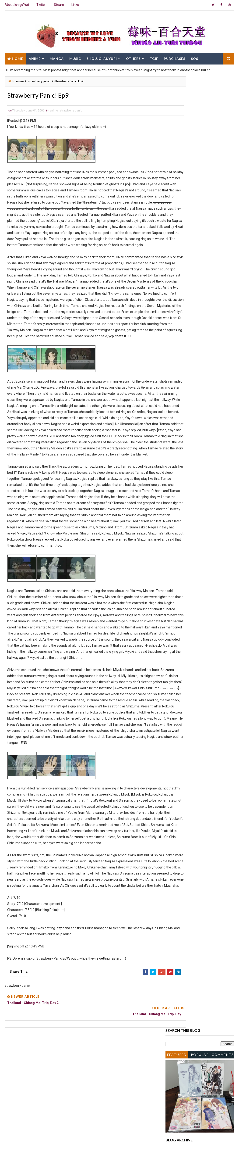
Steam (59, 5)
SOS (194, 58)
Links (75, 5)
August (180, 273)
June (178, 282)
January (180, 466)
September (183, 268)
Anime (35, 58)
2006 (174, 249)
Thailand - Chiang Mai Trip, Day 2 (197, 438)
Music (75, 58)
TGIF (154, 58)
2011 (174, 225)
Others (133, 58)
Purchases (174, 58)
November (182, 258)
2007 (174, 244)
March (179, 457)
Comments (223, 103)
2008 (174, 239)
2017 (174, 202)
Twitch (41, 5)
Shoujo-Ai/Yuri (102, 58)
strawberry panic (39, 81)
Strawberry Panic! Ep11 (191, 366)
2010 (174, 230)
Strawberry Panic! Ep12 (191, 326)
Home (17, 58)
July (177, 278)
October (180, 263)
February (181, 461)
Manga (57, 58)
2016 (174, 206)
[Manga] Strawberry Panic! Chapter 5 (201, 428)
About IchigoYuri (17, 5)
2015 (174, 211)
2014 (174, 216)
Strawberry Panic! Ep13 (191, 287)
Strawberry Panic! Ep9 (190, 442)
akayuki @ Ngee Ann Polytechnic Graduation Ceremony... (197, 381)
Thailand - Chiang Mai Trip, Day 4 (197, 423)
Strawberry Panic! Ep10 (191, 410)
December (182, 254)
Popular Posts (200, 104)
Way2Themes (45, 1143)
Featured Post (176, 104)
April (178, 452)
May (177, 447)
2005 (174, 471)
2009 (174, 235)
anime (19, 81)
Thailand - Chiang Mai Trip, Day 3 (197, 433)
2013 (174, 220)
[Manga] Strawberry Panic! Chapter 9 (201, 405)
